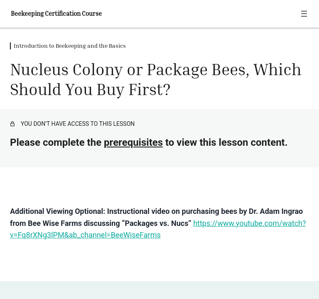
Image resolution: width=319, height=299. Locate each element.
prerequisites (133, 142)
